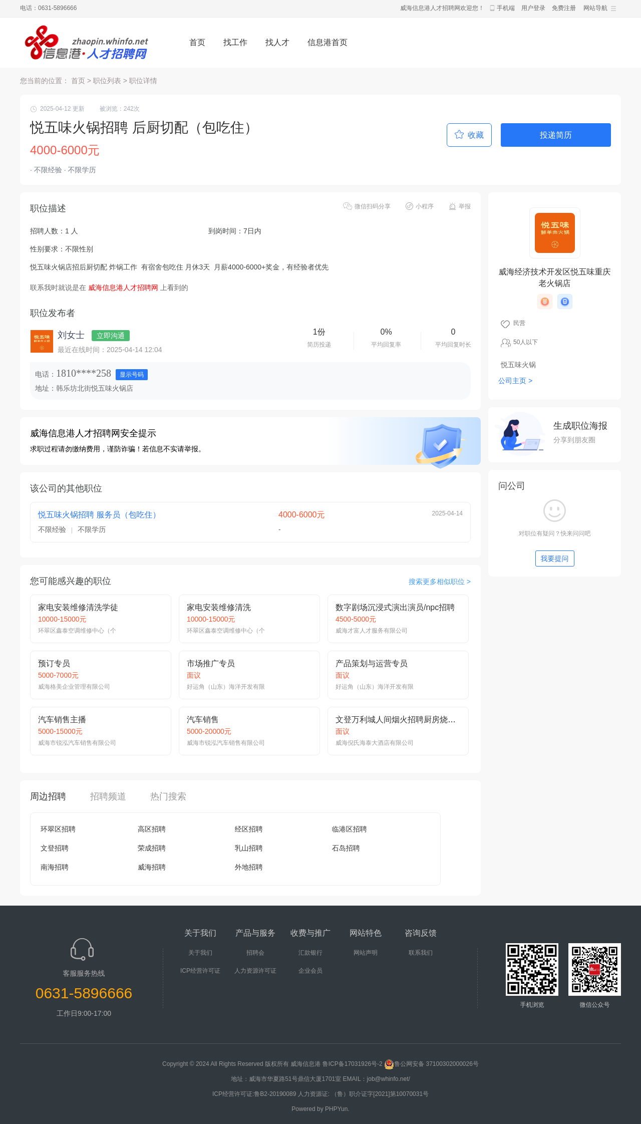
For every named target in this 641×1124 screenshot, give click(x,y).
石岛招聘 (346, 848)
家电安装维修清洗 (219, 607)
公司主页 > (515, 381)
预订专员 (54, 663)
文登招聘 (55, 848)
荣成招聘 (152, 848)
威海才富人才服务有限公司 (372, 630)
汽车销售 (203, 719)
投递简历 (556, 135)
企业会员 (310, 970)
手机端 (506, 8)
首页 (197, 42)
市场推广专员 (211, 663)
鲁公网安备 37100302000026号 (431, 1063)
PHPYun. (337, 1108)
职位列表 (107, 81)
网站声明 (366, 952)
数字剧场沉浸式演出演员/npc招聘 (395, 607)
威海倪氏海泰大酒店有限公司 (375, 742)
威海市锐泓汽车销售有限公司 (77, 742)
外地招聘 (249, 867)
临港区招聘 (349, 829)
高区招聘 (152, 829)
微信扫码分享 (373, 206)
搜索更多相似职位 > (440, 582)
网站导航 (595, 8)
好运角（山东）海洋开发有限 (226, 686)
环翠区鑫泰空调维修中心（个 (77, 630)
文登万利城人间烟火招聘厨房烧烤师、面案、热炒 (424, 719)
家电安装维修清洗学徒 (78, 607)
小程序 (425, 206)
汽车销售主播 (62, 719)
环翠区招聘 (58, 829)
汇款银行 (310, 952)
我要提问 (555, 558)
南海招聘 (55, 867)
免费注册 (564, 8)
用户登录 (533, 8)
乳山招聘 (249, 848)
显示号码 (132, 374)
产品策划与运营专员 (372, 663)
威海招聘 (152, 867)
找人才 (277, 42)
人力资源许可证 (255, 970)
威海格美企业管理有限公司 (74, 686)
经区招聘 (249, 829)
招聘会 (255, 952)
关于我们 (200, 952)
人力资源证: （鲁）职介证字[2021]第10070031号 (363, 1093)
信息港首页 (327, 42)
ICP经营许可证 (200, 970)
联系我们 (421, 952)
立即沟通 (111, 336)
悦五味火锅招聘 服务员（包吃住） (99, 514)
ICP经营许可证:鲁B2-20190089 (255, 1093)
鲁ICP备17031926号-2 (353, 1063)
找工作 (235, 42)
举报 (465, 206)
